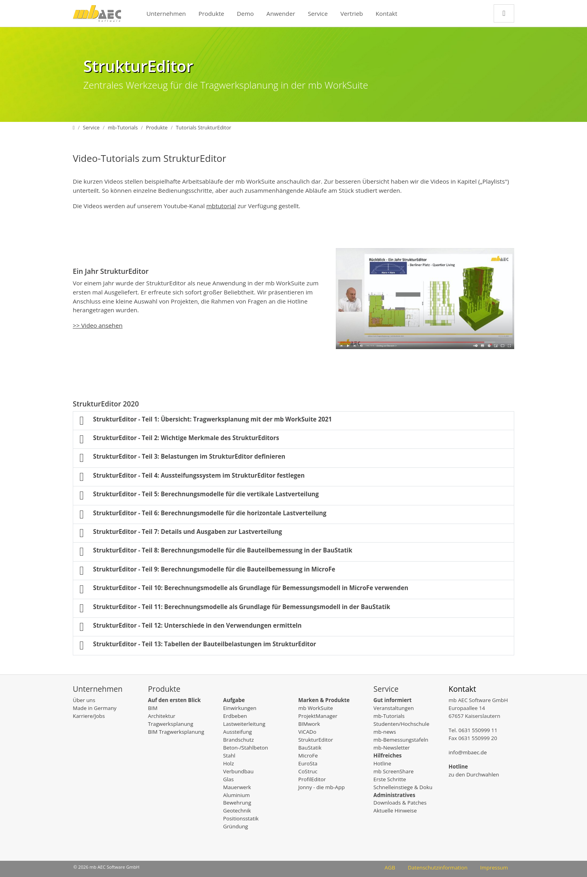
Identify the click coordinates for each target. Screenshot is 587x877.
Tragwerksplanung (170, 723)
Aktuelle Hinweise (395, 810)
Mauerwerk (237, 787)
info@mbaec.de (468, 752)
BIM (152, 708)
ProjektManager (317, 715)
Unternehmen (166, 13)
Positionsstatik (241, 818)
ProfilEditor (312, 779)
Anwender (281, 13)
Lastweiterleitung (244, 723)
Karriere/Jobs (89, 715)
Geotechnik (237, 810)
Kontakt (387, 13)
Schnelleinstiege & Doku (402, 787)
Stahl (229, 755)
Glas (228, 779)
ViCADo (307, 731)
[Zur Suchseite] (504, 13)
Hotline (382, 763)
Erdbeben (235, 715)
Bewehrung (237, 802)
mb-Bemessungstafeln (400, 739)
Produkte (211, 13)
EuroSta (307, 763)
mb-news (384, 731)
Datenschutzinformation (438, 867)
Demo (245, 13)
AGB (389, 867)
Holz (228, 763)
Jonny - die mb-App (321, 787)
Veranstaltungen (393, 708)
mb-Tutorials (389, 715)
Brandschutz (238, 739)
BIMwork (309, 723)
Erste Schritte (389, 779)
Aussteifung (237, 731)
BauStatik (310, 747)
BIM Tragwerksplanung (176, 731)
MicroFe (308, 755)
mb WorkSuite (315, 708)
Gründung (235, 826)
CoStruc (307, 771)
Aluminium (236, 795)
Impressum (494, 867)
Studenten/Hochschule (401, 723)
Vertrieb (351, 13)
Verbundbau (238, 771)
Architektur (161, 715)
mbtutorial (221, 206)
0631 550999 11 (477, 730)
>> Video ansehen (98, 325)
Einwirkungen (239, 708)
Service (318, 13)
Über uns (84, 700)
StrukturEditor (315, 739)
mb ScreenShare (393, 771)
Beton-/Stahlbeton (245, 747)
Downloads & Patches (399, 802)
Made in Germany (94, 708)
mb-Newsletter (391, 747)
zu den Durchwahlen (474, 774)
